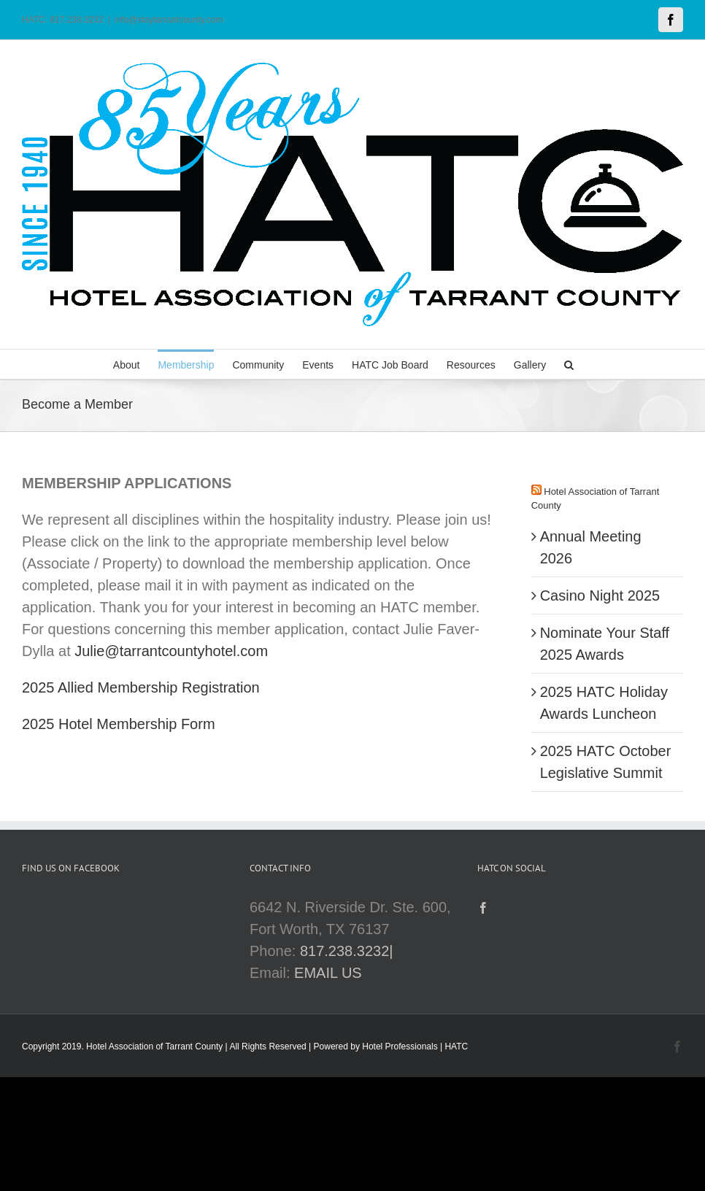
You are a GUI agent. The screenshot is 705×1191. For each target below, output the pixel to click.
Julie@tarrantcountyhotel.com (171, 651)
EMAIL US (328, 973)
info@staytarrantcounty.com (169, 20)
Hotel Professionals (399, 1046)
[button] (569, 364)
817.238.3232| (346, 951)
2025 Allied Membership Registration (141, 687)
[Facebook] (483, 908)
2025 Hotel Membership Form (118, 724)
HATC (456, 1046)
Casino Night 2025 (600, 595)
